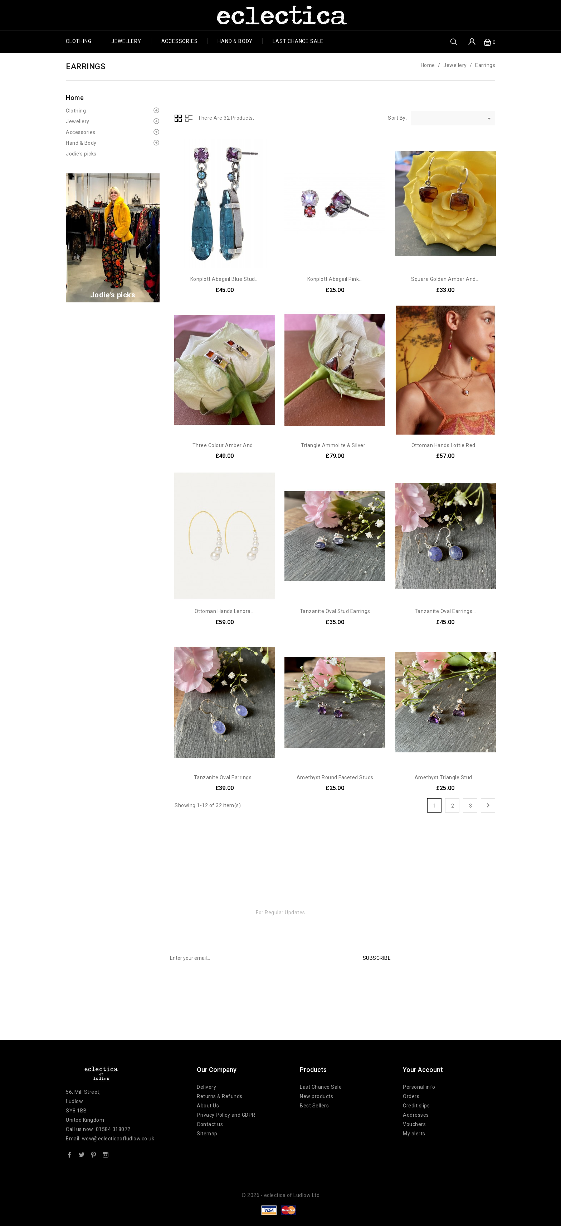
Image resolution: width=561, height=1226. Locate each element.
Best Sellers (314, 1105)
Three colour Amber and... (224, 445)
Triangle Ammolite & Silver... (335, 445)
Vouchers (414, 1124)
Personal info (419, 1087)
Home (75, 97)
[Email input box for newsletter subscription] (258, 958)
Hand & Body (235, 41)
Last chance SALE (298, 41)
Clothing (78, 41)
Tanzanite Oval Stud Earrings (335, 611)
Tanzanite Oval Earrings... (224, 777)
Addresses (416, 1115)
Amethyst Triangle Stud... (445, 777)
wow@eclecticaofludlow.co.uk (118, 1138)
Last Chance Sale (321, 1087)
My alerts (414, 1133)
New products (316, 1096)
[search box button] (453, 41)
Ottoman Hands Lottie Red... (445, 445)
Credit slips (416, 1105)
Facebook (69, 1154)
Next (488, 805)
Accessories (179, 41)
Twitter (81, 1154)
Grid (178, 118)
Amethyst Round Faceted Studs (335, 777)
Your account (423, 1069)
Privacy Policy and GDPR (226, 1115)
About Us (208, 1105)
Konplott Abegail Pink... (335, 279)
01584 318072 (113, 1129)
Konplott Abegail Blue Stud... (224, 279)
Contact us (210, 1124)
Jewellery (126, 41)
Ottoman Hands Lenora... (225, 611)
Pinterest (93, 1154)
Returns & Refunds (220, 1096)
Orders (411, 1096)
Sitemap (207, 1133)
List (188, 118)
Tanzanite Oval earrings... (445, 611)
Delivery (206, 1087)
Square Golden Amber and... (445, 279)
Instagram (105, 1154)
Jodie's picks (81, 154)
